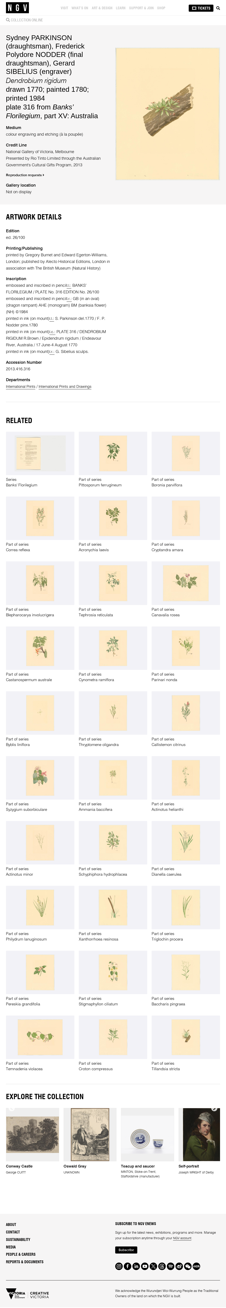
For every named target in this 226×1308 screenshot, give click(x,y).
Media (11, 1247)
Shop (162, 8)
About (11, 1225)
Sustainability (18, 1240)
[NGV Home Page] (17, 7)
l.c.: (52, 332)
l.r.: (69, 299)
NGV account (183, 1238)
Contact (13, 1232)
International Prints (22, 387)
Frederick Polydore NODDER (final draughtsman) (45, 54)
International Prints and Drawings (71, 387)
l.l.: (69, 286)
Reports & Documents (24, 1262)
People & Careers (21, 1255)
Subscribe (127, 1250)
